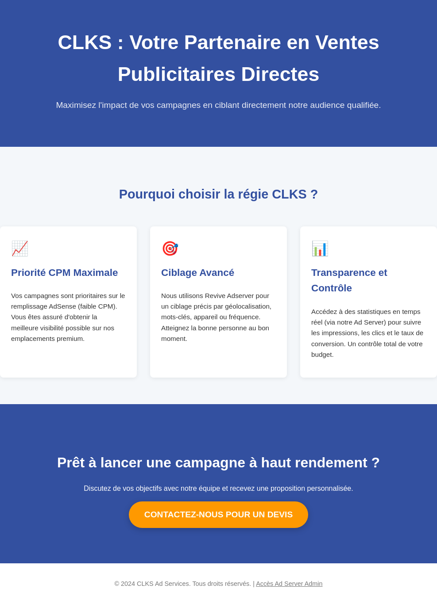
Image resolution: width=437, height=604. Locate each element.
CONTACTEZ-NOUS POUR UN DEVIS (218, 514)
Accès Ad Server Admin (289, 583)
